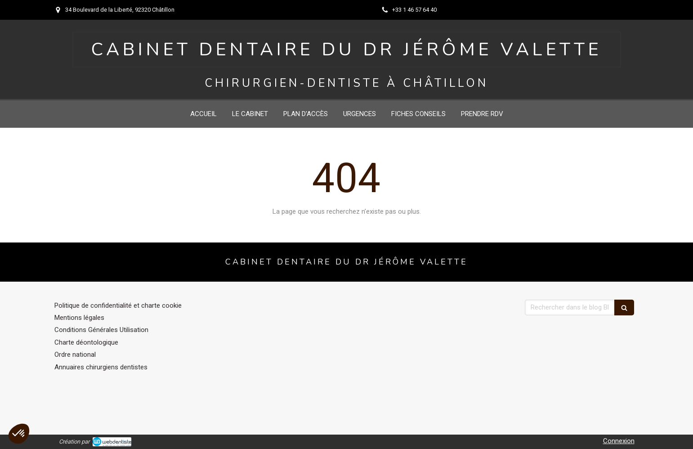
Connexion (619, 441)
